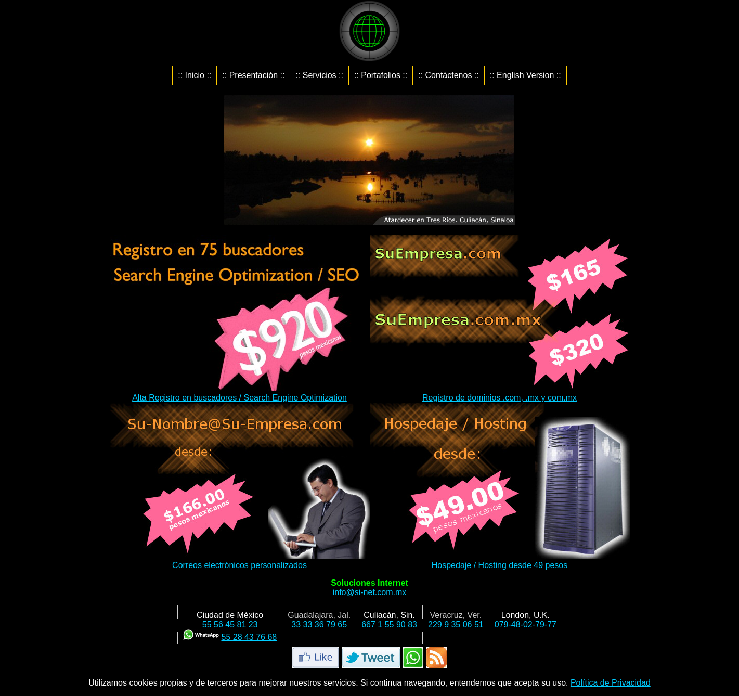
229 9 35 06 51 (456, 624)
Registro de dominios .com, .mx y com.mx (500, 393)
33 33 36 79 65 (319, 624)
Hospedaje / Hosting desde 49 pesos (500, 560)
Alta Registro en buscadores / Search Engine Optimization (240, 393)
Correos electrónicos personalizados (240, 560)
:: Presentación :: (253, 75)
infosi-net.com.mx (370, 592)
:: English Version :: (525, 75)
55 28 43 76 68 (249, 637)
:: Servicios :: (319, 75)
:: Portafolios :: (380, 75)
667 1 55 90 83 (389, 624)
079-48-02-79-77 (525, 624)
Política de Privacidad (611, 682)
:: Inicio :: (194, 75)
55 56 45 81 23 (230, 624)
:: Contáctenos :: (448, 75)
